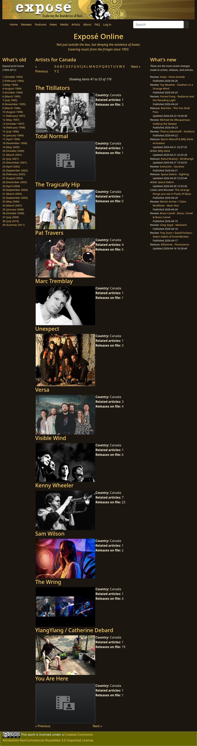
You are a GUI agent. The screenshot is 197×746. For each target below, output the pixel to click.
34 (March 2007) (12, 205)
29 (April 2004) (11, 186)
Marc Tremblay (54, 281)
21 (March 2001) (12, 155)
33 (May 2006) (10, 201)
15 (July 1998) (10, 131)
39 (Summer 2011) (13, 225)
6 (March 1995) (11, 96)
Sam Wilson (50, 533)
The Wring (48, 581)
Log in (107, 24)
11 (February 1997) (13, 116)
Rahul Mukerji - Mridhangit (177, 159)
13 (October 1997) (13, 123)
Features (40, 24)
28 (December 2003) (14, 182)
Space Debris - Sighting (175, 174)
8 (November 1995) (14, 104)
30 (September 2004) (15, 190)
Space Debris (166, 182)
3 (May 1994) (10, 84)
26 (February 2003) (13, 174)
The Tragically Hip (57, 184)
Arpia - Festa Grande (172, 77)
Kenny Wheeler (54, 485)
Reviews (26, 24)
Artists (76, 24)
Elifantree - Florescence (175, 244)
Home (14, 24)
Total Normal (51, 136)
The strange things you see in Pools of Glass (172, 192)
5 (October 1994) (12, 92)
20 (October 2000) (13, 151)
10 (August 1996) (12, 112)
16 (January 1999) (13, 135)
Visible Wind (50, 438)
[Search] (158, 24)
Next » (135, 66)
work (31, 734)
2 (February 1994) (13, 81)
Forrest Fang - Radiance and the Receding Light (173, 98)
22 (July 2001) (10, 159)
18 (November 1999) (14, 143)
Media (64, 24)
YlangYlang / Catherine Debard (74, 630)
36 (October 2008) (13, 213)
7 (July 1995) (9, 100)
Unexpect (47, 328)
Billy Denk (164, 151)
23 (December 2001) (14, 162)
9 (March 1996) (11, 108)
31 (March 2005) (12, 194)
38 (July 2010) (10, 221)
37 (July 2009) (10, 217)
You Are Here (51, 678)
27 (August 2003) (12, 178)
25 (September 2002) (15, 170)
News (53, 24)
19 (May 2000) (10, 147)
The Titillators (52, 87)
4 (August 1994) (11, 88)
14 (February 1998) (13, 127)
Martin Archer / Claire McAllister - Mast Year (169, 203)
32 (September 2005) (15, 198)
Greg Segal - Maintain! (173, 225)
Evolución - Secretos (172, 166)
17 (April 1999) (11, 139)
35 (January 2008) (13, 209)
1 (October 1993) (12, 77)
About (87, 24)
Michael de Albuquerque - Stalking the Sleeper (172, 121)
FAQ (97, 24)
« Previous (42, 726)
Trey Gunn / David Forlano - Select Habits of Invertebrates (173, 235)
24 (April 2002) (11, 166)
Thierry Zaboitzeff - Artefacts (177, 131)
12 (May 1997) (10, 120)
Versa (42, 389)
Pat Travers (49, 232)
